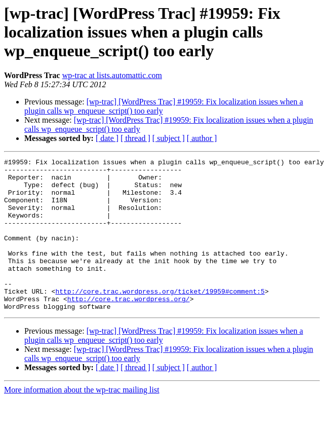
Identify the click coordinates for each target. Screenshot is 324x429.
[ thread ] (135, 138)
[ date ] (107, 138)
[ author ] (202, 138)
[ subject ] (168, 138)
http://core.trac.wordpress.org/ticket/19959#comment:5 (159, 318)
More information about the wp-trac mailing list (81, 420)
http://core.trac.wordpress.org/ (128, 327)
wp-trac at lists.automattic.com (112, 75)
